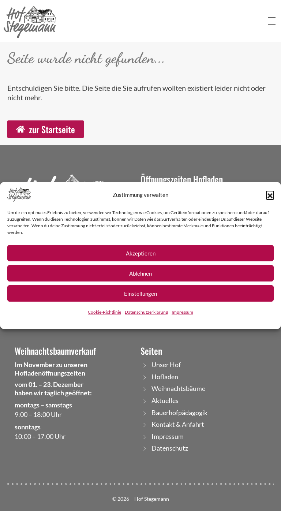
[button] (270, 194)
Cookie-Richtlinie (104, 312)
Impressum (182, 312)
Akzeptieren (141, 253)
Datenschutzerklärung (146, 312)
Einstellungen (140, 293)
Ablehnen (140, 273)
